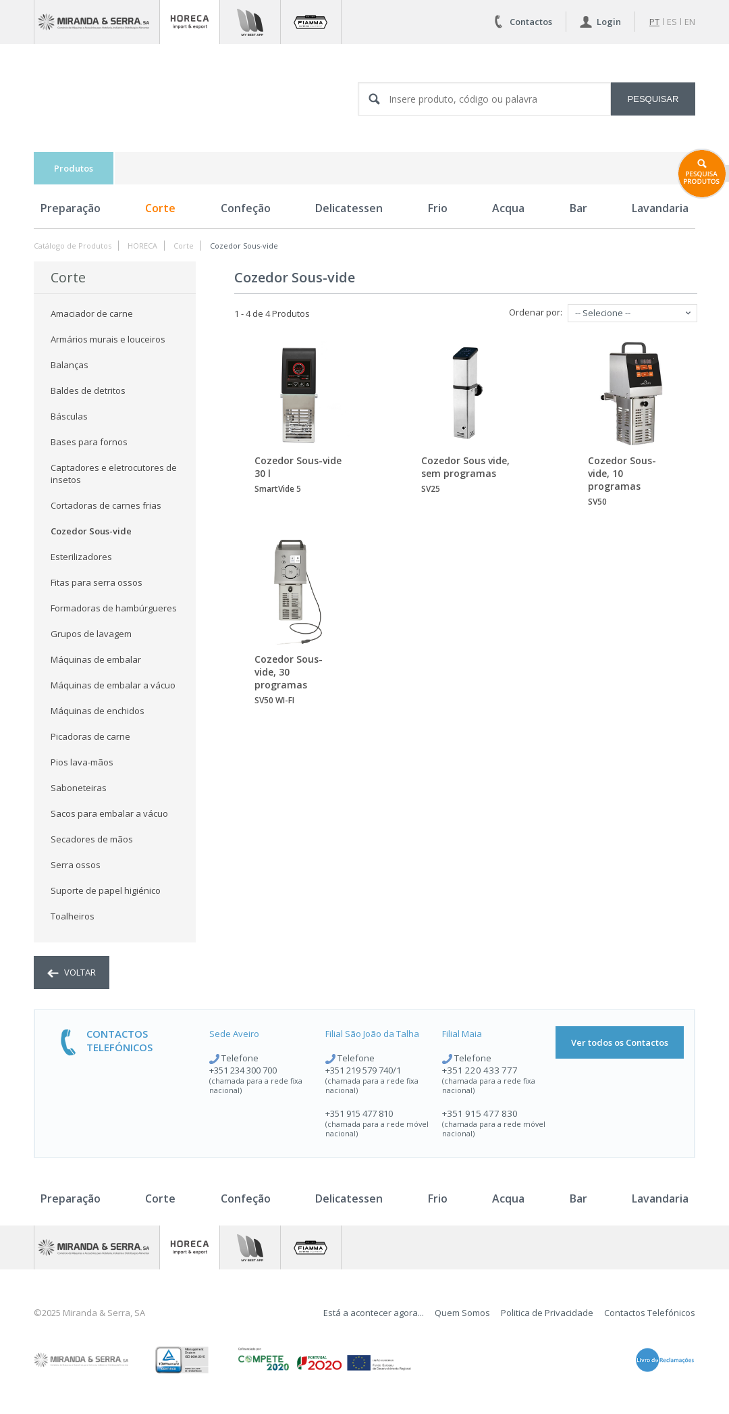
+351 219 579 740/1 (363, 1070)
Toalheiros (72, 916)
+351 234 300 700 (243, 1070)
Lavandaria (660, 208)
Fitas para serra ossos (96, 582)
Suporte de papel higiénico (106, 890)
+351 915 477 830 (480, 1113)
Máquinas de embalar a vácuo (113, 685)
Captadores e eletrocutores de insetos (114, 473)
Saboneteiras (79, 788)
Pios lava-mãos (82, 762)
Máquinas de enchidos (97, 711)
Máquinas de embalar (96, 659)
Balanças (69, 365)
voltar (71, 972)
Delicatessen (349, 208)
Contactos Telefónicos (649, 1313)
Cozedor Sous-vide (244, 246)
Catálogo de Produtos (72, 246)
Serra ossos (76, 865)
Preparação (70, 208)
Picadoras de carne (90, 736)
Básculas (69, 416)
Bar (578, 208)
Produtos (73, 168)
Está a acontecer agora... (373, 1313)
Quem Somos (462, 1313)
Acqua (508, 208)
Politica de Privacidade (547, 1313)
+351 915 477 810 (359, 1113)
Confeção (246, 208)
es (672, 21)
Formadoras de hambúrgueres (114, 608)
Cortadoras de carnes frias (106, 505)
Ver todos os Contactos (619, 1042)
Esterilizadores (81, 557)
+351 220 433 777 (480, 1070)
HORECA (142, 246)
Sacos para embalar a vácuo (109, 813)
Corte (160, 208)
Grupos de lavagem (91, 634)
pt (654, 21)
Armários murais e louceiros (108, 339)
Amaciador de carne (92, 313)
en (689, 21)
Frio (438, 208)
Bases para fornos (89, 442)
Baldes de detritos (88, 390)
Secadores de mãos (92, 839)
